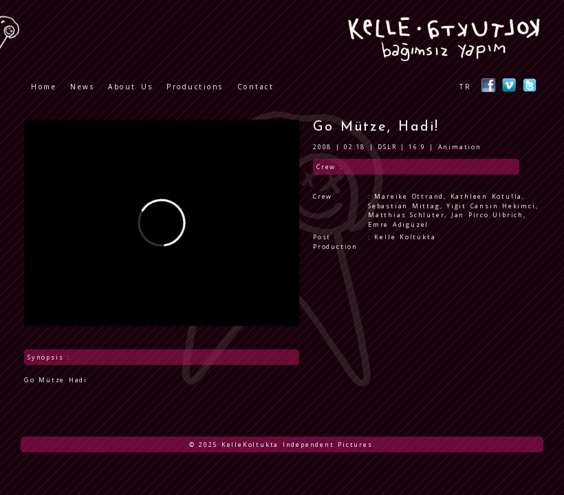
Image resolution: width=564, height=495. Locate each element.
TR (465, 86)
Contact (255, 86)
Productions (195, 86)
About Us (130, 86)
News (82, 86)
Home (43, 86)
